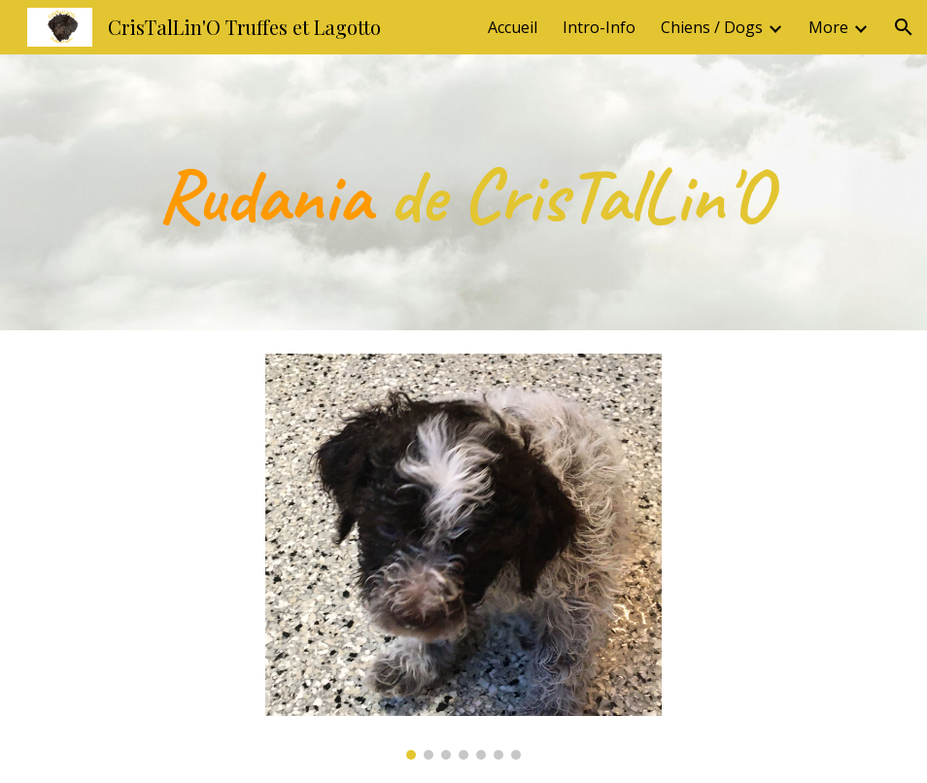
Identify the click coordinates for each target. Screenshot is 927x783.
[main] (464, 192)
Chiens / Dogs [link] (712, 27)
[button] (903, 27)
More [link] (828, 27)
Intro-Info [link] (599, 27)
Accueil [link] (512, 27)
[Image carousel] (463, 557)
